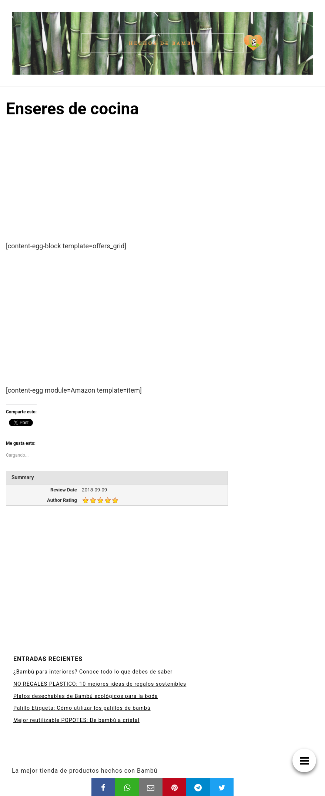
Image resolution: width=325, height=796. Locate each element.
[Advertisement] (162, 186)
